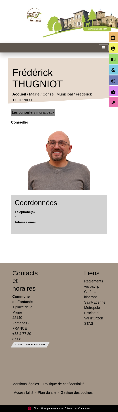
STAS (88, 323)
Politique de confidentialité (64, 384)
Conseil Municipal (58, 94)
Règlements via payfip (93, 283)
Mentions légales (25, 384)
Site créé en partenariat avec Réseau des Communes (59, 408)
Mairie (34, 94)
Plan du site (47, 392)
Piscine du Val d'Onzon (93, 315)
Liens (92, 273)
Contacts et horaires (23, 281)
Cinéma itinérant (90, 294)
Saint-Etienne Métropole (94, 305)
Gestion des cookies (77, 392)
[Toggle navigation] (103, 47)
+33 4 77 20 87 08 (21, 336)
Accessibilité (23, 392)
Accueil (19, 94)
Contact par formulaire (30, 344)
